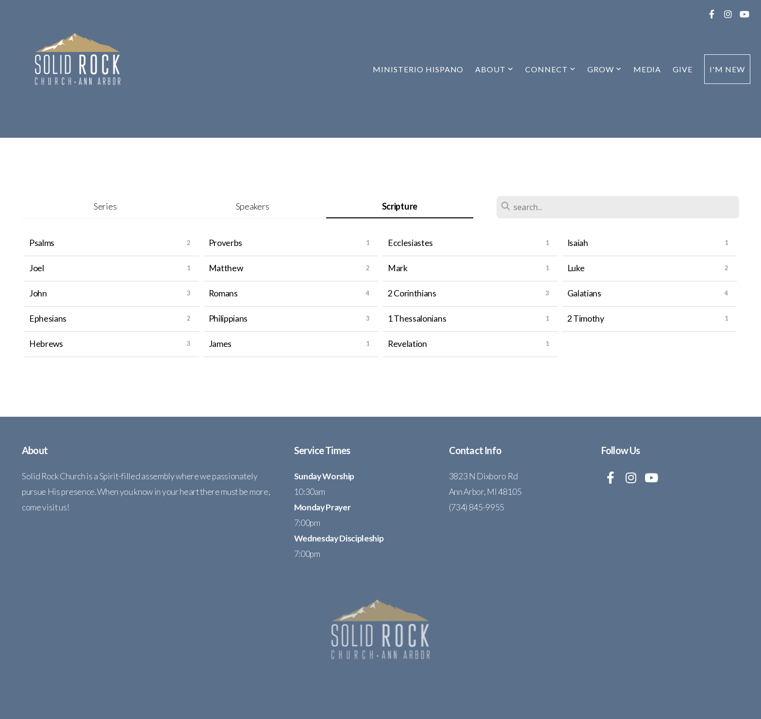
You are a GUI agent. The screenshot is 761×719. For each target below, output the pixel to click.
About (494, 69)
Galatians (584, 293)
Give (683, 69)
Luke (576, 268)
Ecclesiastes (410, 243)
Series (105, 206)
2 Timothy (585, 318)
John (38, 293)
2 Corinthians (412, 293)
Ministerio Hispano (418, 69)
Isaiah (577, 243)
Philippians (228, 318)
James (220, 344)
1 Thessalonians (417, 318)
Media (647, 69)
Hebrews (46, 344)
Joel (36, 268)
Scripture (399, 206)
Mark (398, 268)
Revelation (407, 344)
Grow (604, 69)
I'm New (727, 69)
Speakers (252, 206)
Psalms (41, 243)
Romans (223, 293)
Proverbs (225, 243)
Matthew (226, 268)
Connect (550, 69)
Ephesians (47, 318)
